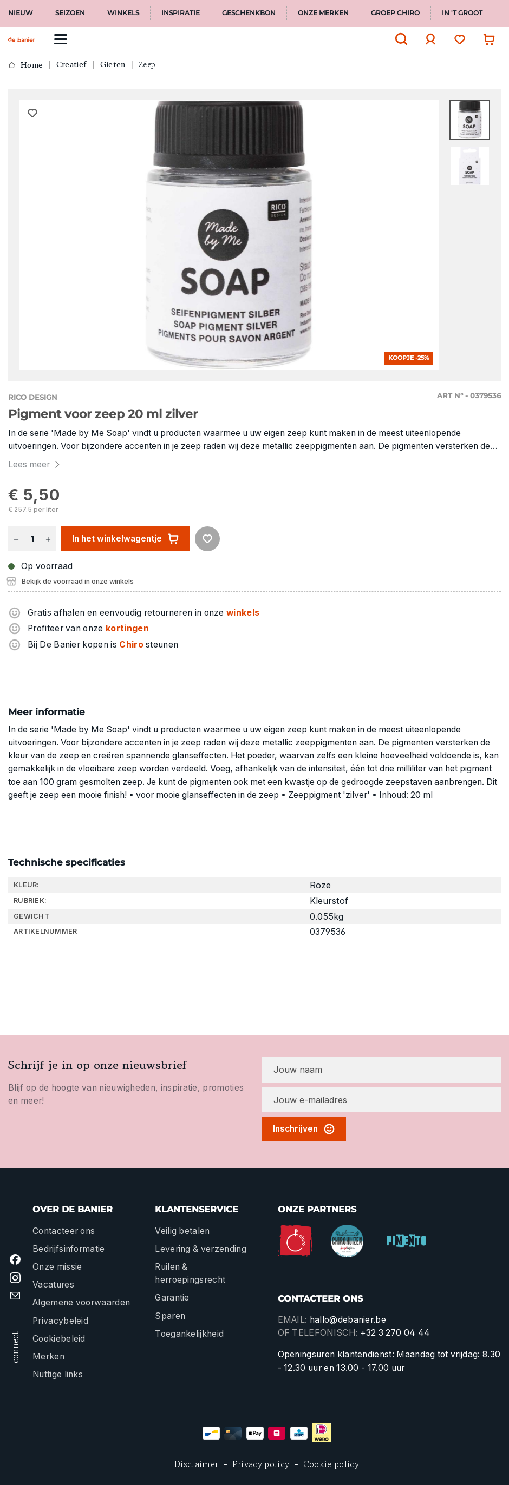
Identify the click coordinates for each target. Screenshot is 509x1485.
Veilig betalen (182, 1231)
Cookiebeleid (59, 1339)
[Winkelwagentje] (486, 39)
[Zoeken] (398, 38)
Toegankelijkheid (189, 1334)
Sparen (170, 1316)
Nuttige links (57, 1374)
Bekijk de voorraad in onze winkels (78, 581)
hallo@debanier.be (348, 1320)
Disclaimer (196, 1464)
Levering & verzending (200, 1249)
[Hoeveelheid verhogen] (48, 539)
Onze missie (57, 1267)
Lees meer (35, 464)
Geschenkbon (249, 13)
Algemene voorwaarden (81, 1302)
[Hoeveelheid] (32, 539)
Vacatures (53, 1284)
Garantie (172, 1297)
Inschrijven (304, 1129)
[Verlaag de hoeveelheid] (16, 539)
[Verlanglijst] (457, 39)
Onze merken (323, 13)
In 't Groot (462, 13)
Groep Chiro (395, 13)
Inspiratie (180, 13)
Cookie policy (331, 1464)
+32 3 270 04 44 (395, 1333)
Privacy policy (260, 1464)
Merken (48, 1356)
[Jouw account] (428, 38)
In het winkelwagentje (125, 539)
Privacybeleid (60, 1321)
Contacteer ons (63, 1231)
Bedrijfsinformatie (68, 1249)
